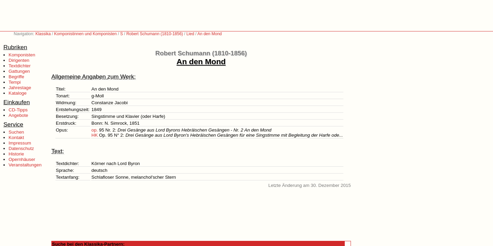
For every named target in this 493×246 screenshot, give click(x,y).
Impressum (20, 143)
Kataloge (18, 93)
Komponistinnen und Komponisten (85, 33)
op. (94, 130)
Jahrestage (20, 87)
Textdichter (19, 65)
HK (94, 135)
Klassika (43, 33)
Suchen (16, 132)
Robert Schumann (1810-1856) (154, 33)
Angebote (18, 115)
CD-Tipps (18, 109)
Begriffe (16, 76)
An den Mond (209, 33)
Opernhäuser (22, 159)
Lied (190, 33)
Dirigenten (19, 60)
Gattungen (19, 71)
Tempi (15, 82)
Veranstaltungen (25, 164)
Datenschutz (21, 148)
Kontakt (16, 137)
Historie (16, 153)
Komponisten (22, 54)
